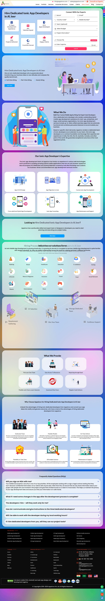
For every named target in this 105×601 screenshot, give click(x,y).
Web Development (81, 544)
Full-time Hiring (11, 80)
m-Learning (33, 570)
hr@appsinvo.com (85, 570)
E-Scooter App (33, 554)
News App (32, 573)
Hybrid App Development (36, 538)
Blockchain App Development (14, 541)
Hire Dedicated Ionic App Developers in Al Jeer (25, 70)
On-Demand (57, 552)
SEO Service (79, 536)
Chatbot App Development (36, 533)
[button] (102, 598)
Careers (9, 560)
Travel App (56, 570)
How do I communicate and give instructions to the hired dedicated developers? (40, 509)
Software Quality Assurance (83, 533)
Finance (32, 565)
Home (37, 4)
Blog (92, 4)
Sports (55, 568)
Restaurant (56, 560)
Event (31, 562)
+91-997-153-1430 (86, 559)
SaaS (55, 562)
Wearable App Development (83, 541)
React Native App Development (61, 541)
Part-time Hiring (26, 80)
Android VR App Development (14, 538)
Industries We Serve (61, 4)
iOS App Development (35, 541)
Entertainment (33, 560)
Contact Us (99, 4)
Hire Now (9, 85)
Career (71, 4)
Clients (78, 4)
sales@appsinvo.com (77, 1)
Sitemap (9, 568)
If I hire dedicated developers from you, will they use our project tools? (36, 521)
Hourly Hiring (40, 80)
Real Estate (56, 557)
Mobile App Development (13, 533)
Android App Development (13, 536)
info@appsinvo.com (61, 1)
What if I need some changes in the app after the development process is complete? (42, 496)
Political (55, 554)
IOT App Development (59, 533)
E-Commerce (33, 557)
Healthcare (33, 568)
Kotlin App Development (59, 536)
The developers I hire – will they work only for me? (27, 503)
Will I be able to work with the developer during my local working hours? (36, 515)
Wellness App (57, 573)
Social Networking (58, 565)
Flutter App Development (36, 536)
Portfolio (43, 4)
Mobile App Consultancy (59, 538)
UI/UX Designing (80, 538)
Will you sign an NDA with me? (19, 481)
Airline (31, 552)
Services (50, 4)
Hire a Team (85, 4)
